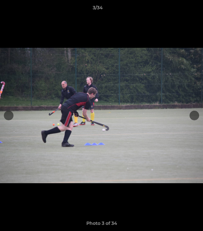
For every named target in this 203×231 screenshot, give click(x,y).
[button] (180, 9)
